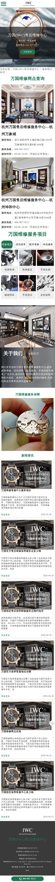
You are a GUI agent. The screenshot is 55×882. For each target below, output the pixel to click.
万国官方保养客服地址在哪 (16, 671)
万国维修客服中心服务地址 (16, 490)
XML (27, 870)
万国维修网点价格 (11, 731)
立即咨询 (27, 52)
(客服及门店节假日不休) (27, 858)
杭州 (2, 72)
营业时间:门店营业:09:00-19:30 (27, 851)
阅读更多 (5, 515)
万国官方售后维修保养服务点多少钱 (21, 551)
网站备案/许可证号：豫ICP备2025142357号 (27, 867)
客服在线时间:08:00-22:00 (27, 855)
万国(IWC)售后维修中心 (25, 69)
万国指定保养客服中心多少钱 (17, 792)
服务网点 (47, 69)
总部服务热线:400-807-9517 (27, 848)
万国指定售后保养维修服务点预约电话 (22, 611)
